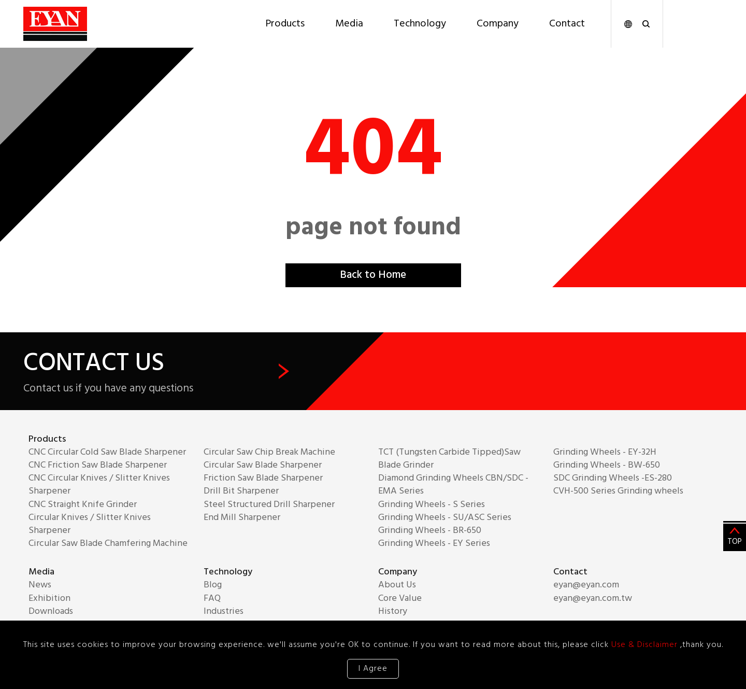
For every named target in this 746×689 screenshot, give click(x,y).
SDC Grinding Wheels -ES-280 (612, 478)
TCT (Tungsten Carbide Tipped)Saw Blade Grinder (449, 459)
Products (285, 24)
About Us (397, 585)
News (39, 585)
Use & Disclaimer (645, 645)
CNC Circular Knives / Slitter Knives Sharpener (99, 485)
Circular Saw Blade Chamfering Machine (108, 543)
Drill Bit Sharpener (241, 491)
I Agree (373, 669)
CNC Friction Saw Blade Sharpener (97, 465)
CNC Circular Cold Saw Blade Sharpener (107, 452)
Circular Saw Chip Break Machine (269, 452)
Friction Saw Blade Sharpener (263, 478)
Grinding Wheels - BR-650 (429, 530)
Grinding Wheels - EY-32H (604, 452)
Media (349, 24)
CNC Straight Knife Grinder (82, 504)
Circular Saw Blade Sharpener (263, 465)
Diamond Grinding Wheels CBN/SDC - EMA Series (453, 485)
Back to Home (373, 275)
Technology (420, 24)
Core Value (400, 598)
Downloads (50, 611)
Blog (213, 585)
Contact (567, 24)
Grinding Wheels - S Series (431, 504)
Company (498, 24)
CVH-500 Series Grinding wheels (618, 491)
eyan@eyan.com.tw (592, 598)
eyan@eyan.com (586, 585)
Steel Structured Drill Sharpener (269, 504)
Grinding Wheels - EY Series (434, 543)
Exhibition (49, 598)
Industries (223, 611)
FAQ (212, 598)
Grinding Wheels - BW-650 (606, 465)
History (392, 611)
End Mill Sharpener (242, 517)
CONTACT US (156, 371)
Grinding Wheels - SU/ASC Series (444, 517)
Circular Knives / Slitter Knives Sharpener (89, 524)
